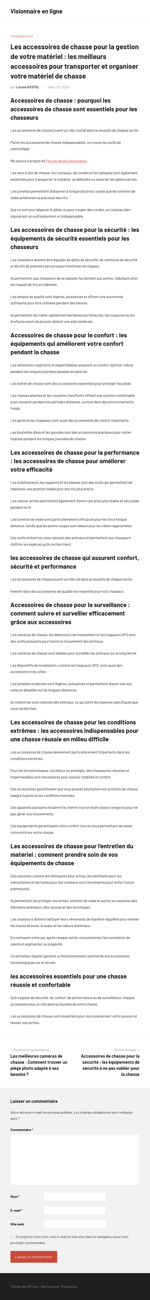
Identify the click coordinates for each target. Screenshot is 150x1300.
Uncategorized (21, 36)
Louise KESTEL (27, 87)
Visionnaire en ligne (36, 11)
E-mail (16, 1210)
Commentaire (21, 1130)
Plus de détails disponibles (66, 161)
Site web (17, 1224)
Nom (15, 1196)
